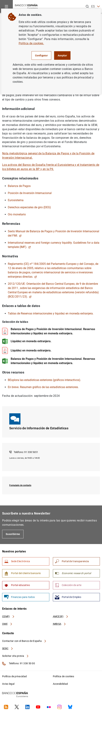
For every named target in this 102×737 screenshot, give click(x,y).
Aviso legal (8, 683)
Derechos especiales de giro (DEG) (29, 207)
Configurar (41, 55)
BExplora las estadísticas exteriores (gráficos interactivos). (44, 380)
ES (95, 6)
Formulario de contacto (20, 485)
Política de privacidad (14, 676)
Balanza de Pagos (19, 186)
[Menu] (6, 6)
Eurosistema (15, 200)
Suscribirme (13, 534)
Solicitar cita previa (15, 655)
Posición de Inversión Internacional (30, 193)
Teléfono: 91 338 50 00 (18, 663)
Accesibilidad (60, 683)
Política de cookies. (31, 43)
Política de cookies (63, 676)
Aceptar (62, 55)
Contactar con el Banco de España (24, 641)
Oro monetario (17, 214)
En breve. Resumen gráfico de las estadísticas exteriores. (43, 387)
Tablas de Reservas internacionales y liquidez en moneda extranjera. (50, 313)
